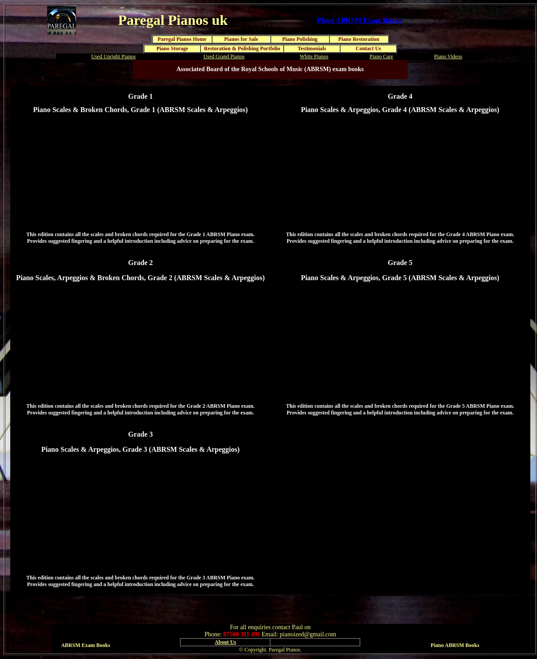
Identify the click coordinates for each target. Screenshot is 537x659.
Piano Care (381, 56)
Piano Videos (448, 56)
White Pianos (314, 56)
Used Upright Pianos (113, 56)
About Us (225, 642)
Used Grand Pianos (223, 56)
